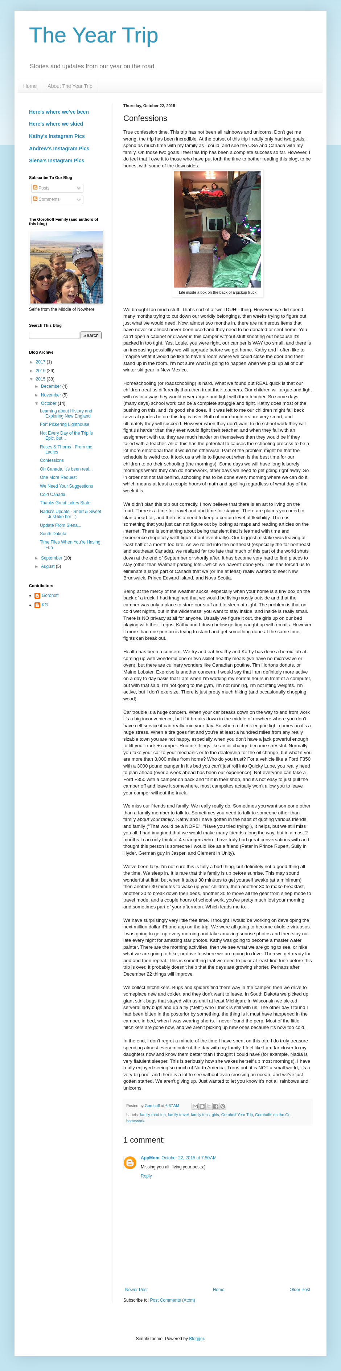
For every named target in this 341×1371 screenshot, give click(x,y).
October (49, 403)
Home (30, 86)
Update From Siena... (60, 525)
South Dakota (53, 533)
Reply (146, 1176)
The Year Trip (94, 35)
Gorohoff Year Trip (237, 1114)
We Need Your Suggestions (66, 486)
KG (45, 604)
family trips (200, 1114)
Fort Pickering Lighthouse (64, 424)
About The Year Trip (70, 86)
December (51, 386)
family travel (178, 1114)
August (48, 566)
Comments (46, 199)
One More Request (58, 477)
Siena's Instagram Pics (56, 160)
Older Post (299, 1289)
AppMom (150, 1157)
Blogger (196, 1338)
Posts (41, 188)
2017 (41, 362)
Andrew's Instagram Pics (59, 148)
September (52, 558)
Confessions (52, 460)
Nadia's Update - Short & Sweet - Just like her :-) (70, 514)
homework (135, 1121)
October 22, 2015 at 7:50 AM (189, 1157)
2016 (41, 370)
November (51, 395)
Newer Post (136, 1289)
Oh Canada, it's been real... (66, 469)
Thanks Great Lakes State (65, 502)
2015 (41, 379)
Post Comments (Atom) (172, 1300)
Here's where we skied (56, 124)
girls (215, 1114)
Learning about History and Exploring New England (66, 413)
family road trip (153, 1114)
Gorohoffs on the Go (273, 1114)
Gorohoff (50, 595)
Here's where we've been (59, 112)
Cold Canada (52, 494)
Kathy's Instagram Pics (57, 136)
